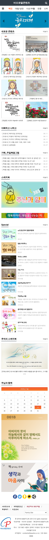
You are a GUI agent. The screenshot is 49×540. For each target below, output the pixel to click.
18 (44, 404)
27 (11, 411)
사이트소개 (6, 506)
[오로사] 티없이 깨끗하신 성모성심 (14, 136)
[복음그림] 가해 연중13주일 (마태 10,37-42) (18, 161)
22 (24, 407)
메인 (10, 8)
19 (4, 407)
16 (31, 404)
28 (18, 411)
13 (11, 404)
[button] (3, 19)
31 (38, 411)
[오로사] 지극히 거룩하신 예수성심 (14, 139)
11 (44, 400)
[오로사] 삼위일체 (8, 145)
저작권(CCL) (18, 506)
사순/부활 (30, 8)
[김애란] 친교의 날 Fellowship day (36, 55)
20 (11, 407)
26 (4, 411)
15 (24, 404)
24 (38, 407)
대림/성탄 (19, 8)
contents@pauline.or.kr (31, 533)
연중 (39, 8)
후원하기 (5, 509)
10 (38, 400)
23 (31, 407)
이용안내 (15, 509)
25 (44, 407)
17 (38, 404)
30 (31, 411)
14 (18, 404)
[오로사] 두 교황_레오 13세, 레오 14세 (15, 142)
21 (18, 407)
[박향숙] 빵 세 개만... (37, 98)
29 (24, 411)
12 (4, 404)
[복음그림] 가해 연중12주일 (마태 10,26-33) (18, 167)
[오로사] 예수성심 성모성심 (12, 76)
